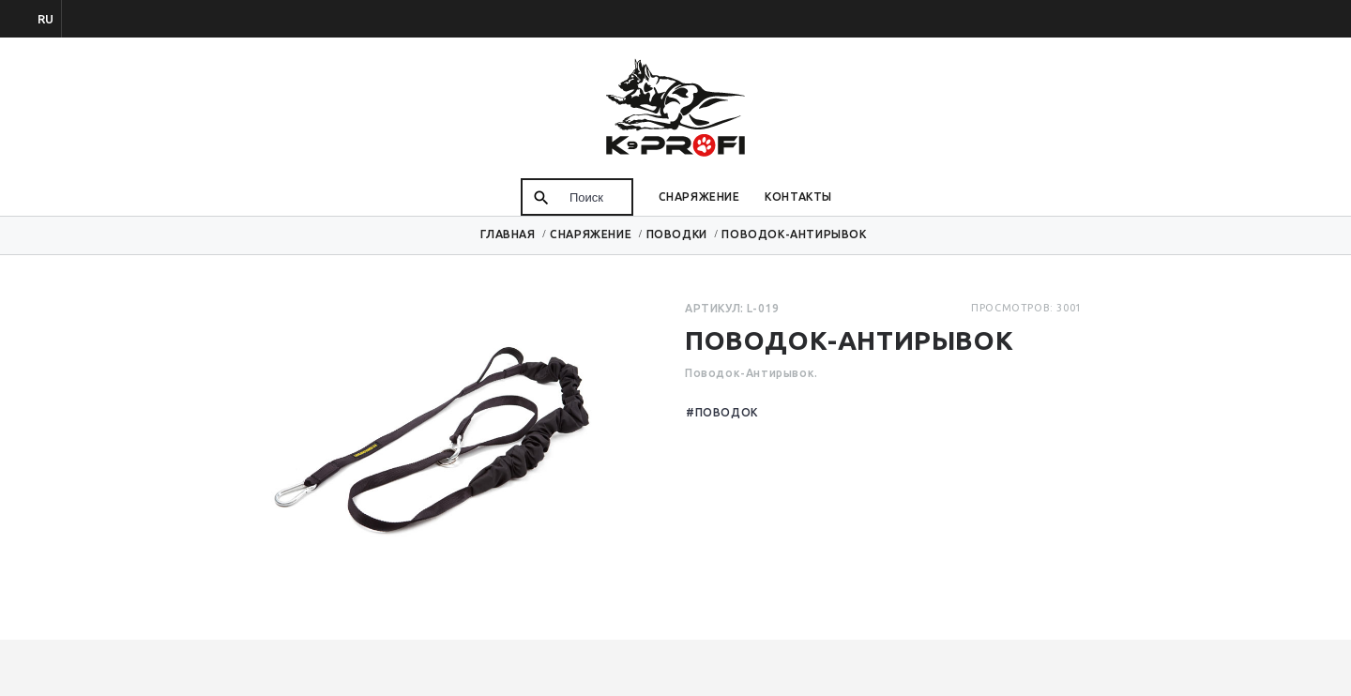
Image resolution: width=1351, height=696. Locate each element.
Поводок (726, 412)
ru (45, 18)
